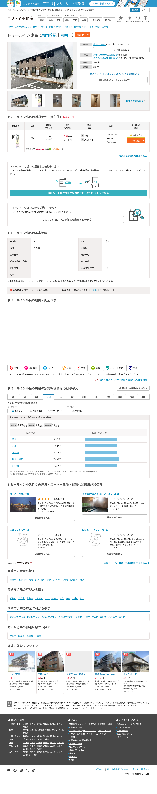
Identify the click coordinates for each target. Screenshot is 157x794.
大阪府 (26, 742)
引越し (72, 759)
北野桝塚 (22, 579)
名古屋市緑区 (33, 617)
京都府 (39, 742)
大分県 (53, 751)
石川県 (53, 736)
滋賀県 (46, 742)
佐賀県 (32, 751)
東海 (11, 739)
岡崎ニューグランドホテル (95, 529)
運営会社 (100, 769)
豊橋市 (78, 617)
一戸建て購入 (74, 733)
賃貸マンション (80, 724)
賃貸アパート (94, 724)
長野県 (39, 736)
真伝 (62, 598)
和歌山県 (60, 742)
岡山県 (32, 745)
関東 (11, 730)
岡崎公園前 (17, 459)
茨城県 (54, 730)
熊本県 (46, 751)
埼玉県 (41, 730)
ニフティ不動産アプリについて (130, 727)
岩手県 (39, 724)
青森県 (32, 724)
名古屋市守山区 (17, 617)
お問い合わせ (122, 730)
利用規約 (134, 769)
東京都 (26, 730)
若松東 (21, 598)
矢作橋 (15, 465)
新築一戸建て (86, 733)
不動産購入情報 (75, 727)
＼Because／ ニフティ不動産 (129, 724)
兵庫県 (32, 742)
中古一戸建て (99, 733)
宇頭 (37, 579)
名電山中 (74, 579)
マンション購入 (75, 730)
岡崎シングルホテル (19, 529)
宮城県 (46, 724)
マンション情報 (75, 743)
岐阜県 (21, 635)
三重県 (38, 635)
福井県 (59, 736)
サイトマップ (122, 737)
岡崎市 (66, 35)
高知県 (39, 748)
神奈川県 (33, 730)
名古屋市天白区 (65, 617)
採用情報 (145, 769)
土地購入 (73, 737)
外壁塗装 (73, 756)
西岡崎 (13, 579)
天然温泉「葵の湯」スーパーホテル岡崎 (100, 493)
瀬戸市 (95, 617)
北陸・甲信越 (14, 736)
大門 (49, 579)
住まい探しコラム (76, 750)
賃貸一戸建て (106, 724)
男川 (14, 445)
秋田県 (53, 724)
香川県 (26, 748)
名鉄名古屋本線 (100, 54)
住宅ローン (73, 753)
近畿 (11, 742)
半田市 (103, 617)
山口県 (53, 745)
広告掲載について (124, 733)
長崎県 (39, 751)
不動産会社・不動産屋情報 (80, 740)
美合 (14, 439)
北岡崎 (64, 579)
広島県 (26, 745)
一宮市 (87, 617)
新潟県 (26, 736)
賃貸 (71, 724)
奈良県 (53, 742)
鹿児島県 (26, 754)
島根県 (46, 745)
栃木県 (61, 730)
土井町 (75, 598)
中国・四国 (13, 745)
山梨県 (32, 736)
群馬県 (26, 732)
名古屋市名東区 (49, 617)
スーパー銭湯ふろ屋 (19, 493)
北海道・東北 (14, 724)
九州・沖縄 (13, 751)
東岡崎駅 (49, 35)
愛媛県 (32, 748)
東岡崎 (15, 452)
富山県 (46, 736)
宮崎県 (59, 751)
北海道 (26, 724)
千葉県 (48, 730)
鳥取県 (39, 745)
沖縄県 (34, 754)
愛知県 (96, 44)
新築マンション (89, 730)
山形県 (59, 724)
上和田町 (39, 598)
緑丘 (82, 598)
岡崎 (31, 579)
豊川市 (122, 617)
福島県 (26, 726)
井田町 (54, 598)
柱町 (68, 598)
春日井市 (112, 617)
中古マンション (104, 730)
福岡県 (26, 751)
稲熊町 (13, 598)
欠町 (47, 598)
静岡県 (30, 635)
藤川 (82, 579)
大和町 (30, 598)
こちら (93, 290)
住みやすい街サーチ (77, 746)
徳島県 (59, 745)
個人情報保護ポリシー (117, 769)
